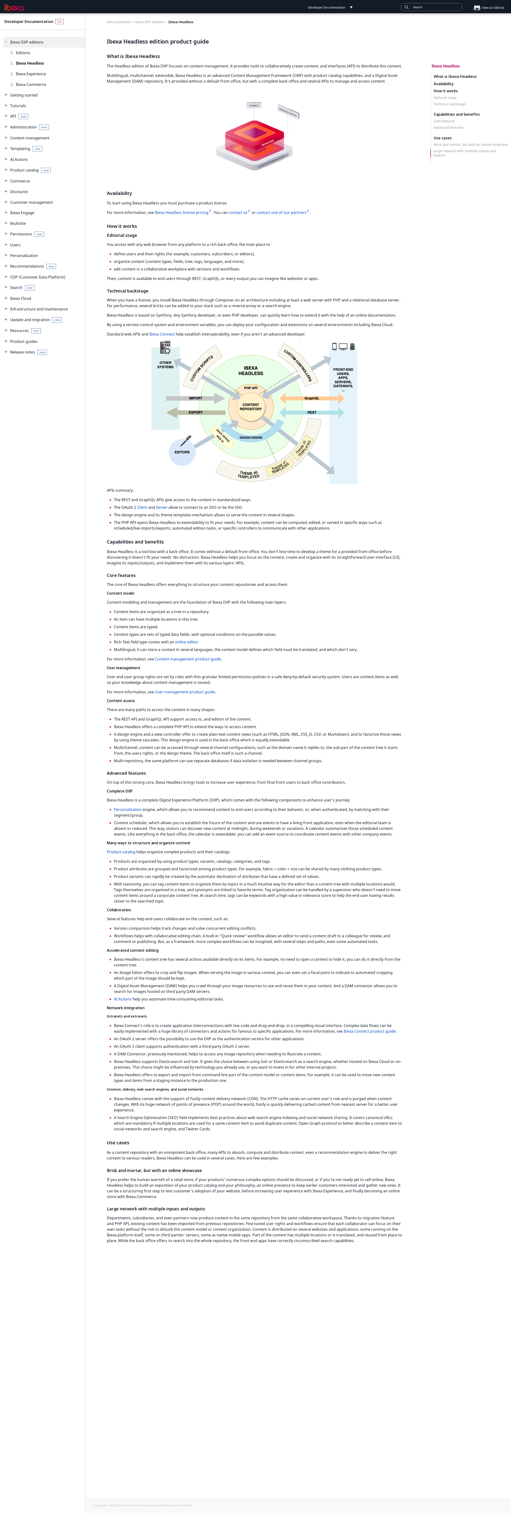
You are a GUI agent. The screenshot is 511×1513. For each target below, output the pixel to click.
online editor (186, 642)
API (19, 116)
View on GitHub (487, 7)
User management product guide (185, 692)
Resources (25, 330)
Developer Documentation (28, 21)
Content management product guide (188, 659)
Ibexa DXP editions (26, 42)
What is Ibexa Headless (455, 76)
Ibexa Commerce (31, 84)
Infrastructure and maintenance (39, 309)
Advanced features (448, 127)
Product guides (24, 341)
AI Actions (19, 159)
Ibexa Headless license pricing (181, 212)
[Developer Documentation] (14, 7)
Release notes (28, 352)
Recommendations (33, 266)
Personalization (24, 255)
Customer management (31, 202)
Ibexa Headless (30, 63)
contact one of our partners (282, 212)
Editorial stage (445, 98)
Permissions (27, 234)
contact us (238, 212)
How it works (446, 90)
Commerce (20, 181)
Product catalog (30, 170)
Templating (26, 148)
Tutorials (18, 105)
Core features (444, 121)
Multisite (18, 223)
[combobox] (431, 7)
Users (15, 245)
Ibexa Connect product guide (370, 1031)
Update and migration (36, 320)
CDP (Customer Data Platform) (37, 277)
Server (162, 507)
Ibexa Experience (31, 73)
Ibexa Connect (162, 334)
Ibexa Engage (22, 212)
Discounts (19, 191)
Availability (444, 83)
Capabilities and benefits (457, 114)
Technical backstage (450, 104)
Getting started (24, 95)
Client (142, 507)
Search (22, 287)
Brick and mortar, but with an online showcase (471, 144)
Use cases (443, 137)
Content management (30, 138)
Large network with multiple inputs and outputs (464, 153)
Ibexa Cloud (20, 298)
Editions (23, 52)
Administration (29, 127)
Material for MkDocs (178, 1505)
